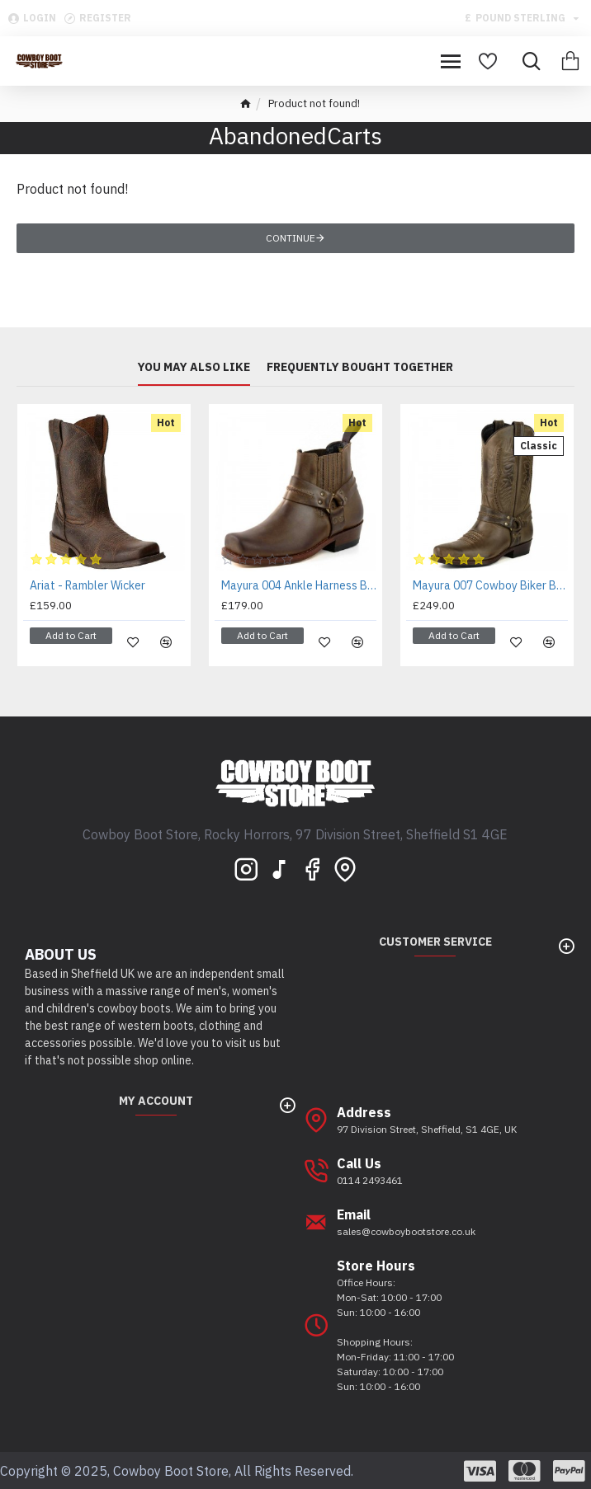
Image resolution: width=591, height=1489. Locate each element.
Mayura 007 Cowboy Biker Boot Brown (490, 585)
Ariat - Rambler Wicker (87, 585)
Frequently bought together (360, 367)
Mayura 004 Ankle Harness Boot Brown (298, 585)
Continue (290, 238)
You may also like (194, 367)
